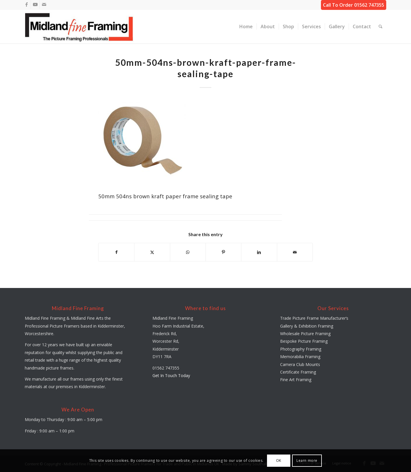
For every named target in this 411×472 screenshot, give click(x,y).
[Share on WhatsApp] (187, 252)
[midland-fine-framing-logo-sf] (79, 26)
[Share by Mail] (294, 252)
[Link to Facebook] (26, 4)
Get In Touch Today (171, 375)
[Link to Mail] (44, 4)
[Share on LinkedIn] (259, 252)
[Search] (380, 26)
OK (278, 460)
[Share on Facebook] (116, 252)
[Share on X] (152, 252)
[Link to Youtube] (35, 4)
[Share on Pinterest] (223, 252)
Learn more (306, 460)
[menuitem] (246, 26)
